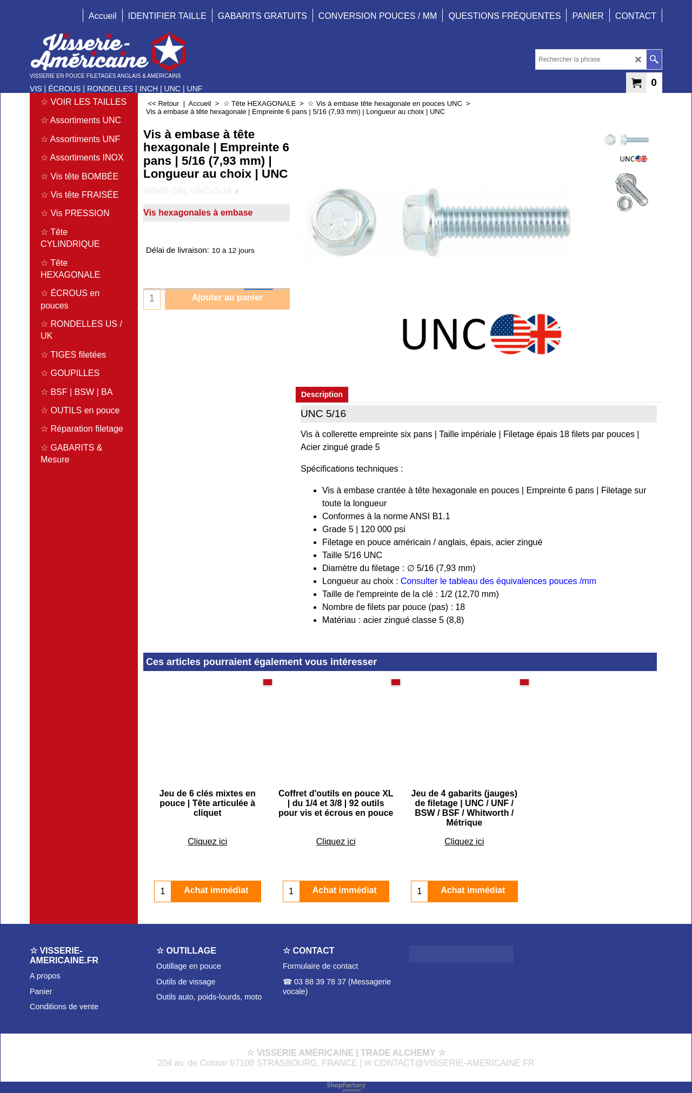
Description (322, 394)
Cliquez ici (207, 831)
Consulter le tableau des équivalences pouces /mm (498, 581)
